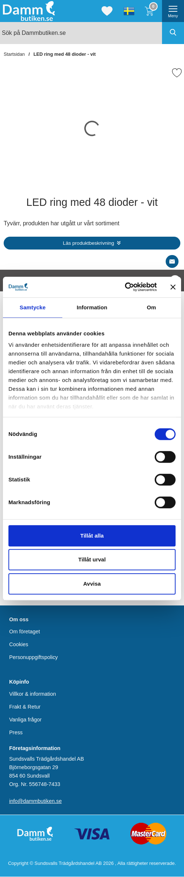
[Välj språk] (129, 11)
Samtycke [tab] (33, 307)
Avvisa (92, 584)
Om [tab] (151, 307)
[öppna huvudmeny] (173, 11)
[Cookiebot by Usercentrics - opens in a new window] (125, 287)
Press (16, 732)
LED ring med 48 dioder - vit (64, 54)
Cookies (18, 644)
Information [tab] (92, 307)
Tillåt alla (92, 535)
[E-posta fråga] (172, 261)
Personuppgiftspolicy (33, 657)
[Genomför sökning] (173, 33)
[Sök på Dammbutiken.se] (92, 33)
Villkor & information (32, 694)
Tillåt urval (92, 559)
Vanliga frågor (25, 720)
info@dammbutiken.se (35, 801)
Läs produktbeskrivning (88, 243)
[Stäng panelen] (173, 287)
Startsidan (14, 54)
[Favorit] (176, 72)
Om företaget (24, 631)
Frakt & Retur (25, 707)
